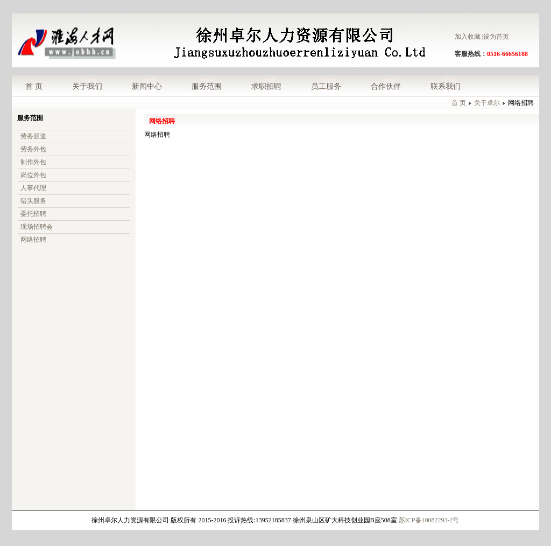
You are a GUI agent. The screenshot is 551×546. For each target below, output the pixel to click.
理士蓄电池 (158, 538)
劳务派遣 (33, 136)
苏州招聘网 (306, 538)
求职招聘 (266, 86)
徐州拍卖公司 (424, 538)
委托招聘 (33, 214)
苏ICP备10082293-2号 (429, 520)
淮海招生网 (272, 538)
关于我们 (87, 86)
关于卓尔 (487, 103)
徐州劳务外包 (120, 538)
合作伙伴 (386, 86)
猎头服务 (33, 201)
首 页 (34, 86)
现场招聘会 (36, 226)
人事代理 (33, 188)
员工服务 (326, 86)
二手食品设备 (464, 538)
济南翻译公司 (194, 538)
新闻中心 (147, 86)
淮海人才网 (83, 538)
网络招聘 (33, 239)
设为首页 (496, 36)
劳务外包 (33, 149)
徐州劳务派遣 (235, 538)
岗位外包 (33, 175)
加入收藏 (468, 36)
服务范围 (207, 86)
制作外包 (33, 162)
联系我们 (445, 86)
